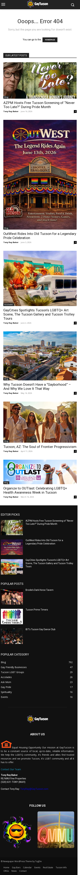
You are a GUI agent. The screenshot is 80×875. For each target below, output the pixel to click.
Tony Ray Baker (10, 111)
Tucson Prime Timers (37, 609)
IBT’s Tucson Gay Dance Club (40, 629)
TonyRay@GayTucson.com (34, 789)
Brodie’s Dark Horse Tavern (39, 590)
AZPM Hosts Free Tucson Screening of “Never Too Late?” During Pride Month (39, 105)
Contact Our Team (11, 769)
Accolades (8, 304)
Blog (6, 97)
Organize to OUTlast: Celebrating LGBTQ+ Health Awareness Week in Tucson (35, 490)
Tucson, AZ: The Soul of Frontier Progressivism (39, 447)
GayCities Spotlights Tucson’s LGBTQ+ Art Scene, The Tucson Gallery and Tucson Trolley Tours (39, 314)
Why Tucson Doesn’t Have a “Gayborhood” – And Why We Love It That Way (37, 387)
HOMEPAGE (50, 40)
